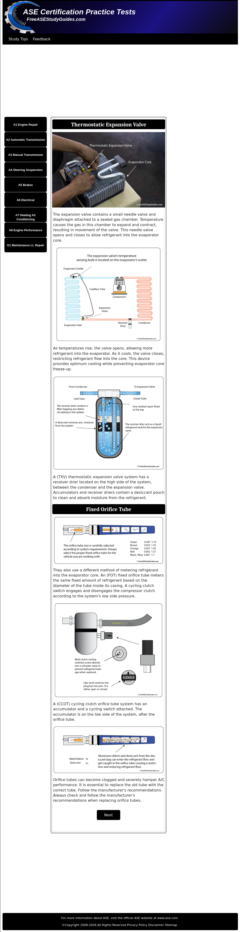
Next (108, 815)
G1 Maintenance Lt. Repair (25, 245)
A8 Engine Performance (25, 230)
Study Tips (18, 39)
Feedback (42, 39)
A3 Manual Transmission (25, 155)
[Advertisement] (119, 80)
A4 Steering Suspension (26, 170)
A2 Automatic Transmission (25, 139)
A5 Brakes (25, 185)
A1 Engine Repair (25, 124)
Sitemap (171, 925)
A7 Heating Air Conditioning (26, 217)
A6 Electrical (26, 200)
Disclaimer (156, 925)
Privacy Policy (137, 925)
